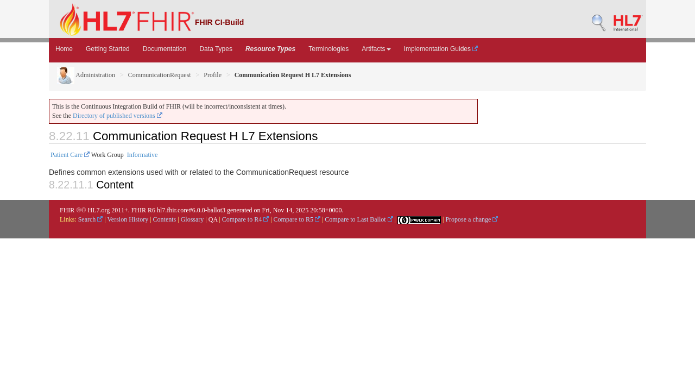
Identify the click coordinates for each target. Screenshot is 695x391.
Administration (86, 75)
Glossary (192, 219)
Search (90, 219)
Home (64, 49)
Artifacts (376, 49)
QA (213, 219)
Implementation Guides (441, 49)
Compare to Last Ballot (359, 219)
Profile (213, 75)
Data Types (215, 49)
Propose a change (471, 219)
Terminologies (328, 49)
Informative (142, 155)
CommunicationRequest (159, 75)
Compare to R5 (297, 219)
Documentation (165, 49)
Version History (128, 219)
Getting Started (108, 49)
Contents (164, 219)
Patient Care (70, 155)
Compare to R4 (245, 219)
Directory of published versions (117, 115)
